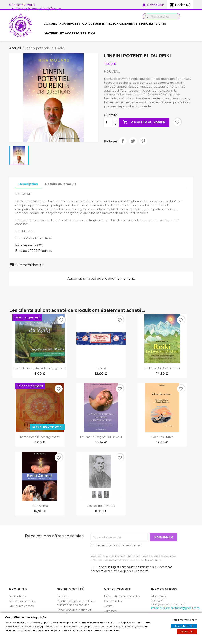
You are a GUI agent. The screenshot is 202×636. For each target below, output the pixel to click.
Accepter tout (184, 625)
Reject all (187, 631)
